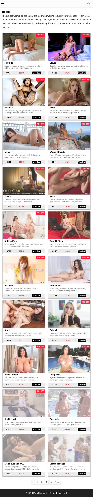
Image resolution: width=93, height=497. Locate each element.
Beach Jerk (55, 419)
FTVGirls (9, 63)
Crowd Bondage (57, 464)
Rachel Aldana (11, 374)
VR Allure (9, 285)
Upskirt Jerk (10, 419)
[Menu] (3, 3)
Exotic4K (9, 107)
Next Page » (55, 482)
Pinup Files (55, 374)
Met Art (53, 196)
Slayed (53, 63)
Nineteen (9, 330)
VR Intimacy (56, 285)
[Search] (89, 3)
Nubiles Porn (11, 241)
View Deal (36, 73)
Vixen (52, 107)
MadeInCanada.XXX (14, 464)
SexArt (8, 196)
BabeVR (53, 330)
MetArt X (9, 152)
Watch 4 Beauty (57, 152)
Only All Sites (56, 241)
